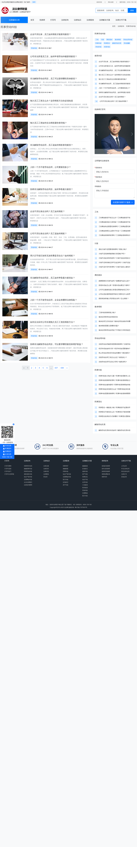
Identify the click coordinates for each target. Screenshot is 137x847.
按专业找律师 (106, 469)
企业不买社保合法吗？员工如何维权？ (47, 211)
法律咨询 (64, 20)
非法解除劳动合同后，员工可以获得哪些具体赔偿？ (53, 78)
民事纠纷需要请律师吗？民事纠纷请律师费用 (114, 393)
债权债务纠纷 (28, 474)
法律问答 (46, 471)
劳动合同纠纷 (100, 338)
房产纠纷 (65, 485)
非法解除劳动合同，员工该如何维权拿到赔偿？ (51, 145)
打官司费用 (8, 466)
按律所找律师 (106, 471)
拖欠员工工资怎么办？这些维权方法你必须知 (114, 75)
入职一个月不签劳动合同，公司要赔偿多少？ (50, 167)
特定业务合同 (125, 471)
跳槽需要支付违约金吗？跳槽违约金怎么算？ (114, 281)
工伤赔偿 (85, 485)
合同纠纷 (85, 482)
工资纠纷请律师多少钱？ (107, 312)
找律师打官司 (100, 109)
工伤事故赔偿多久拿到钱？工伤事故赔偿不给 (114, 222)
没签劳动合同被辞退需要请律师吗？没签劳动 (114, 344)
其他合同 (124, 477)
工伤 (96, 212)
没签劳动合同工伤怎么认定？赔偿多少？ (113, 357)
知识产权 (85, 479)
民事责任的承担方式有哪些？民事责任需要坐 (114, 416)
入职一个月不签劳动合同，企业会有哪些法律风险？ (53, 299)
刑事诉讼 (85, 477)
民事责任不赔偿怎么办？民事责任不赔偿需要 (114, 412)
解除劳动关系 (100, 424)
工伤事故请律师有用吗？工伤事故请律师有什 (114, 235)
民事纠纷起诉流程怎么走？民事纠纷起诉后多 (114, 389)
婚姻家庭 (65, 469)
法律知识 (77, 20)
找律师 (42, 20)
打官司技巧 (8, 471)
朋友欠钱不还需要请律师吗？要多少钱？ (113, 249)
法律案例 (90, 20)
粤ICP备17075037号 (81, 507)
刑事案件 (8, 451)
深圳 (33, 2)
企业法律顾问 (28, 482)
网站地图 (110, 2)
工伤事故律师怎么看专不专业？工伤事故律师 (114, 231)
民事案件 (8, 448)
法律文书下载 (121, 20)
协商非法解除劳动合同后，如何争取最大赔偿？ (51, 189)
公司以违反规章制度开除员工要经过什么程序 (114, 294)
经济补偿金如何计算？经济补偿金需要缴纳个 (114, 348)
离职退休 (98, 275)
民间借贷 (85, 488)
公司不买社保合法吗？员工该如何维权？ (48, 233)
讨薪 (96, 243)
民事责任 (98, 401)
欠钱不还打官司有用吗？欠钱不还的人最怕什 (114, 267)
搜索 (132, 10)
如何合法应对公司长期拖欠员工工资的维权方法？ (52, 322)
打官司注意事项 (9, 474)
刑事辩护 (65, 466)
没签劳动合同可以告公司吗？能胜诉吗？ (113, 362)
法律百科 (46, 469)
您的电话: (98, 177)
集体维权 (98, 306)
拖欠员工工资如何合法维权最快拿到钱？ (48, 122)
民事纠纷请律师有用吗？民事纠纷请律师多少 (114, 380)
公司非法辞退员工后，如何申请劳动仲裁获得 (114, 66)
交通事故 (85, 493)
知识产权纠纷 (28, 477)
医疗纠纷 (65, 479)
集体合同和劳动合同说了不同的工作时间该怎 (114, 330)
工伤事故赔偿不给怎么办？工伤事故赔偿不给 (114, 217)
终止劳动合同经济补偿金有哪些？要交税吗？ (114, 353)
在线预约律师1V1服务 (123, 202)
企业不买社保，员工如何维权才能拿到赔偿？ (50, 34)
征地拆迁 (65, 482)
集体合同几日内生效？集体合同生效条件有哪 (114, 321)
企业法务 (8, 454)
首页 (32, 20)
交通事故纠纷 (28, 479)
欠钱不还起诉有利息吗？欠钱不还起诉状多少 (114, 258)
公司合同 (124, 466)
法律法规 (46, 466)
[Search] (112, 10)
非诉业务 (8, 446)
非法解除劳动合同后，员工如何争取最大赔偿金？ (52, 277)
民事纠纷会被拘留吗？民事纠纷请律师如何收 (114, 385)
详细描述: (98, 186)
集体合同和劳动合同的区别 (108, 317)
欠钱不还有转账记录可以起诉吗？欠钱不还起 (114, 262)
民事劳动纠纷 (131, 26)
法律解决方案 (104, 20)
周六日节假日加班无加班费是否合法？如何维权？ (52, 255)
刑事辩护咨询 (28, 466)
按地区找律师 (106, 466)
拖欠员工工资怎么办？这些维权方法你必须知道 (51, 100)
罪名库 (45, 477)
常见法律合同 (125, 469)
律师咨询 (105, 461)
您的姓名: (98, 167)
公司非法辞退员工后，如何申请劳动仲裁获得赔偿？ (53, 56)
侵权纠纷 (85, 471)
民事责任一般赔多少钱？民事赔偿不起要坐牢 (114, 407)
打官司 (53, 20)
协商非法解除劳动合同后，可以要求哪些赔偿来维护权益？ (56, 344)
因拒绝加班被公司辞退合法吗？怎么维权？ (114, 298)
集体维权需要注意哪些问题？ (109, 326)
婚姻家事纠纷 (28, 469)
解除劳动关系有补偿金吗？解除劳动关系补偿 (114, 430)
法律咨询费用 (28, 485)
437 (56, 368)
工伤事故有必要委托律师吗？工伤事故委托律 (114, 226)
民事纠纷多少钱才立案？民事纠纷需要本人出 (114, 376)
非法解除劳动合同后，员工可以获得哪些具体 (114, 70)
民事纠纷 (98, 370)
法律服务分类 (14, 20)
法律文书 (124, 474)
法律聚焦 (46, 474)
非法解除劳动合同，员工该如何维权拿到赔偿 (114, 83)
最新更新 (99, 2)
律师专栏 (104, 477)
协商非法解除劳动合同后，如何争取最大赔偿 (114, 92)
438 (62, 368)
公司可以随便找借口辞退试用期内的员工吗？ (114, 290)
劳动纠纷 (34, 48)
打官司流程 (8, 469)
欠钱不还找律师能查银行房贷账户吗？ (112, 254)
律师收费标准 (106, 474)
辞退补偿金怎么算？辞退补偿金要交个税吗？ (114, 285)
